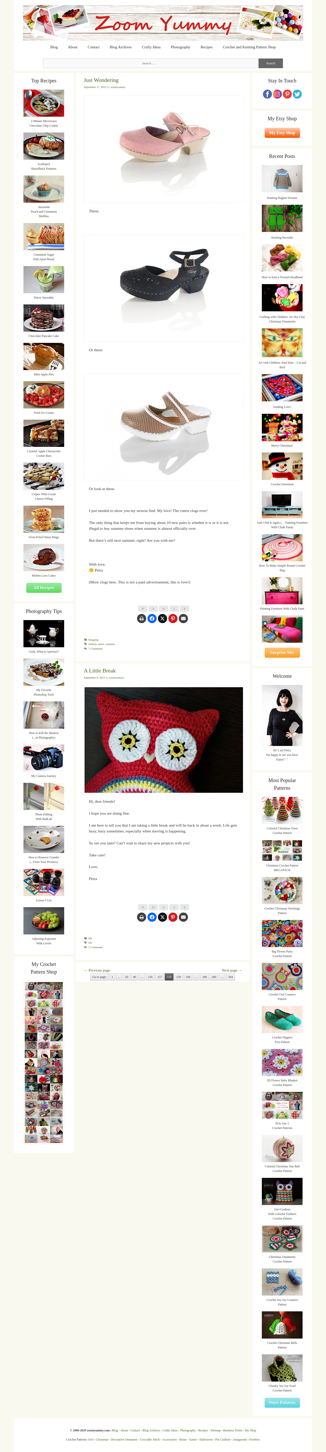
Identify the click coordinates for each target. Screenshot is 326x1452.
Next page (232, 970)
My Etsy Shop (282, 132)
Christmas (102, 1439)
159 (178, 977)
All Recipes (43, 587)
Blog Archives (121, 47)
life (90, 938)
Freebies (254, 1439)
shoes (101, 644)
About (73, 47)
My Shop (250, 1430)
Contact (94, 47)
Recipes (207, 47)
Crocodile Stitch (150, 1439)
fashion (92, 644)
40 (134, 977)
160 (188, 977)
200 (214, 977)
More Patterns (282, 1402)
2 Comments (95, 947)
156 (150, 977)
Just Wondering (101, 80)
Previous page (97, 970)
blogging (93, 639)
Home (183, 1439)
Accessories (169, 1439)
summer (110, 644)
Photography (181, 47)
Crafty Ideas (151, 47)
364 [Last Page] (230, 977)
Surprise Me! (282, 652)
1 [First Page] (112, 977)
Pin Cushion (222, 1439)
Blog (54, 47)
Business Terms (232, 1430)
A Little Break (100, 670)
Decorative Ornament (124, 1439)
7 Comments (95, 648)
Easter (193, 1439)
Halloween (206, 1439)
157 (159, 977)
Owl (90, 1439)
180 (204, 977)
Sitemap (216, 1430)
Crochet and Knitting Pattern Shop (249, 47)
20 (126, 977)
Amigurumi (240, 1439)
